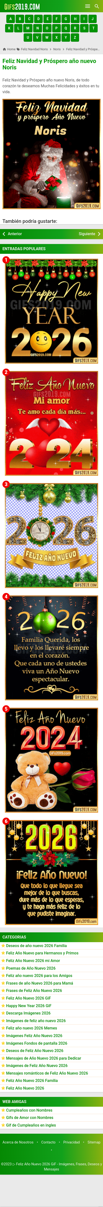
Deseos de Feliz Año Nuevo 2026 (34, 1050)
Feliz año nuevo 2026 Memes (31, 1028)
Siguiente (87, 233)
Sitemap (94, 1142)
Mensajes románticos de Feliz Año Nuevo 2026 (47, 1073)
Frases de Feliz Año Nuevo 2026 (34, 990)
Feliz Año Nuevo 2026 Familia (32, 1080)
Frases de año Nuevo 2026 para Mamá (39, 983)
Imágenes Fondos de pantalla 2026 (36, 1043)
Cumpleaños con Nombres (29, 1110)
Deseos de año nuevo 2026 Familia (36, 945)
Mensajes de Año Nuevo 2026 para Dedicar (43, 1058)
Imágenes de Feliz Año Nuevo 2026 (37, 1065)
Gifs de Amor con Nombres (29, 1117)
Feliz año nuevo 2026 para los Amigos (39, 975)
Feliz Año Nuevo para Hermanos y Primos (42, 953)
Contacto (48, 1142)
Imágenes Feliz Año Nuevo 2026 (34, 1035)
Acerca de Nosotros (17, 1142)
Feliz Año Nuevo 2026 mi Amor (33, 960)
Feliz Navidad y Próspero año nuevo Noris (49, 64)
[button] (10, 19)
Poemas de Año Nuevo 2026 (31, 968)
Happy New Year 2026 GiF (29, 1005)
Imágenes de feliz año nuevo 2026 (36, 1020)
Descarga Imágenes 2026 (28, 1013)
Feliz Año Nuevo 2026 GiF (28, 998)
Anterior (15, 233)
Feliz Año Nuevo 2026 (25, 1088)
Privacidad (71, 1142)
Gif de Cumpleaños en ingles (31, 1125)
